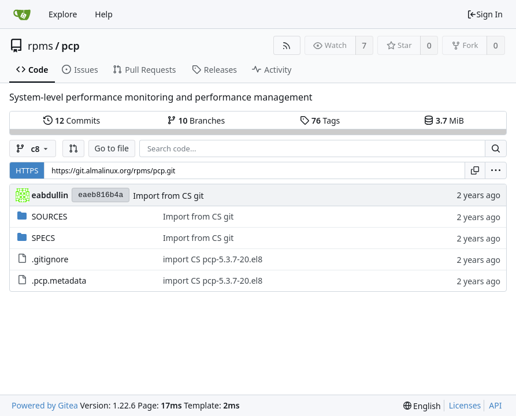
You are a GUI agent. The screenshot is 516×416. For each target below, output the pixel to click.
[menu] (496, 170)
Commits (71, 120)
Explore (63, 14)
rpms (40, 45)
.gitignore (50, 259)
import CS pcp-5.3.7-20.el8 (212, 259)
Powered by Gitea (45, 405)
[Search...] (496, 148)
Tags (320, 120)
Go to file (112, 148)
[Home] (22, 14)
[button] (73, 148)
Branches (196, 120)
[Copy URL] (475, 170)
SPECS (43, 237)
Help (104, 14)
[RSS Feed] (286, 45)
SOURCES (50, 216)
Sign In (485, 14)
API (495, 405)
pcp (70, 45)
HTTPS (27, 170)
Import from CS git (168, 195)
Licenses (465, 405)
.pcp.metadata (59, 280)
